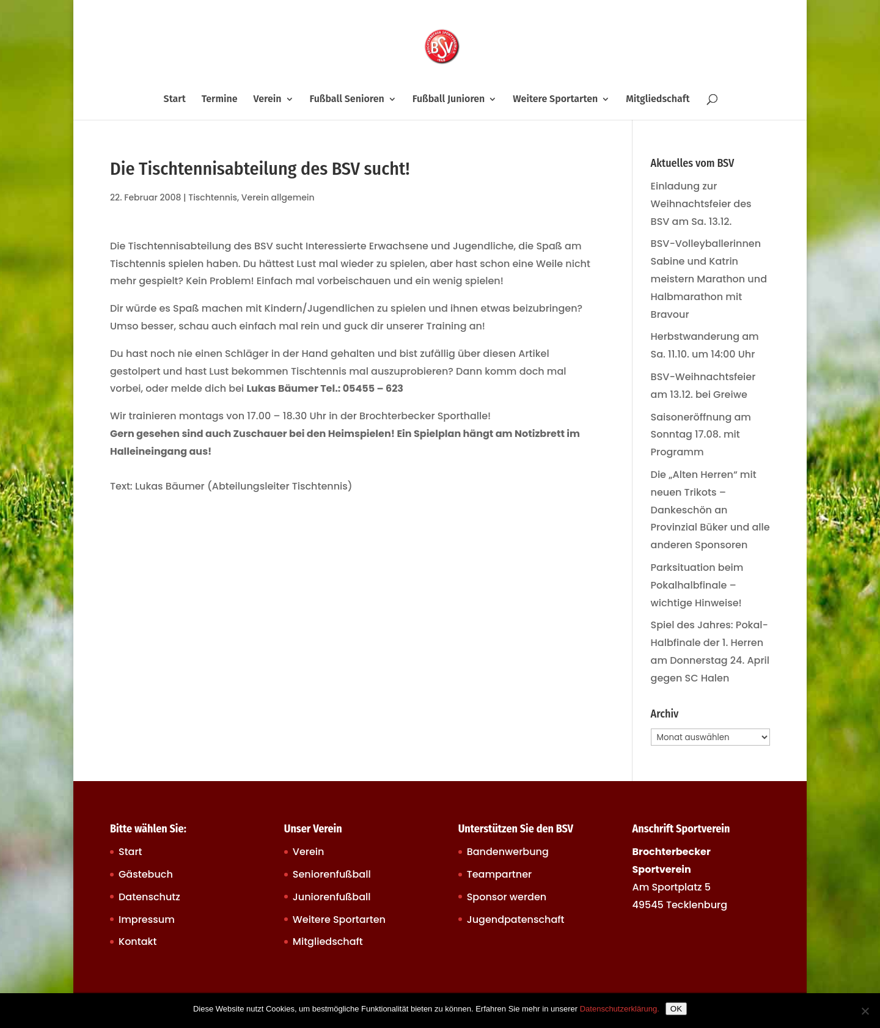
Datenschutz (149, 897)
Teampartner (499, 874)
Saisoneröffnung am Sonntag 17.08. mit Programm (701, 435)
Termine (220, 100)
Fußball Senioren (346, 100)
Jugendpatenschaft (516, 919)
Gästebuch (146, 874)
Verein (268, 100)
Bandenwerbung (508, 852)
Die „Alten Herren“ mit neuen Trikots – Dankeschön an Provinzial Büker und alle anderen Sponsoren (710, 510)
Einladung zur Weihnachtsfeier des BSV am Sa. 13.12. (701, 204)
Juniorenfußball (332, 897)
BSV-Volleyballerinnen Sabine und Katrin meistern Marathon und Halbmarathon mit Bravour (709, 279)
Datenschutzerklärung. (619, 1008)
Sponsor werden (506, 897)
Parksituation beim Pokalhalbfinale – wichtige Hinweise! (697, 585)
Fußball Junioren (449, 100)
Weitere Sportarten (555, 100)
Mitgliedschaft (657, 100)
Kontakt (137, 941)
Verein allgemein (278, 197)
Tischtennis (212, 197)
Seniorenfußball (332, 874)
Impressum (147, 919)
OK (676, 1008)
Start (175, 100)
